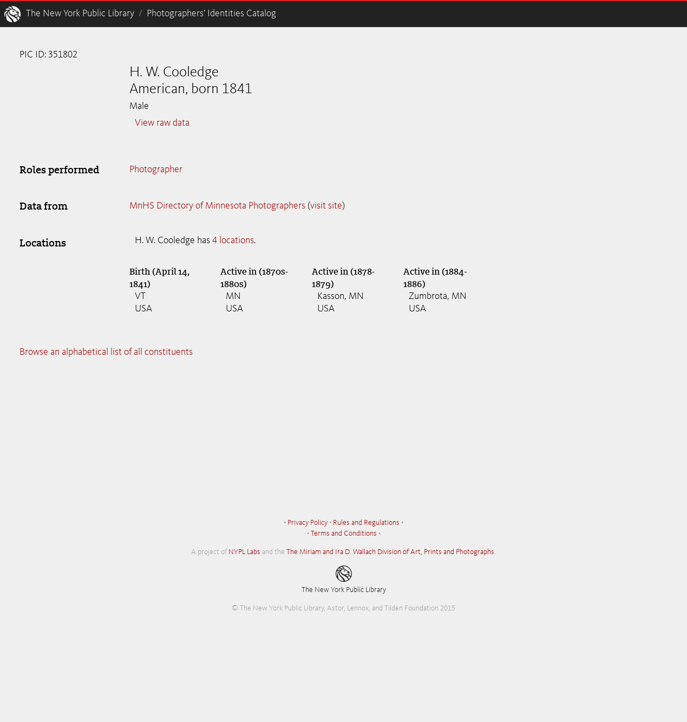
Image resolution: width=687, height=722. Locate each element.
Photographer (155, 169)
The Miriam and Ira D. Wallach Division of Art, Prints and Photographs (390, 552)
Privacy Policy (307, 522)
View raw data (162, 123)
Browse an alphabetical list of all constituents (106, 352)
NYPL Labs (244, 552)
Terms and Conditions (344, 533)
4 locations (233, 240)
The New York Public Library (80, 13)
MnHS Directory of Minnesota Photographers (217, 206)
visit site (326, 206)
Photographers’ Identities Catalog (211, 13)
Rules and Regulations (366, 522)
